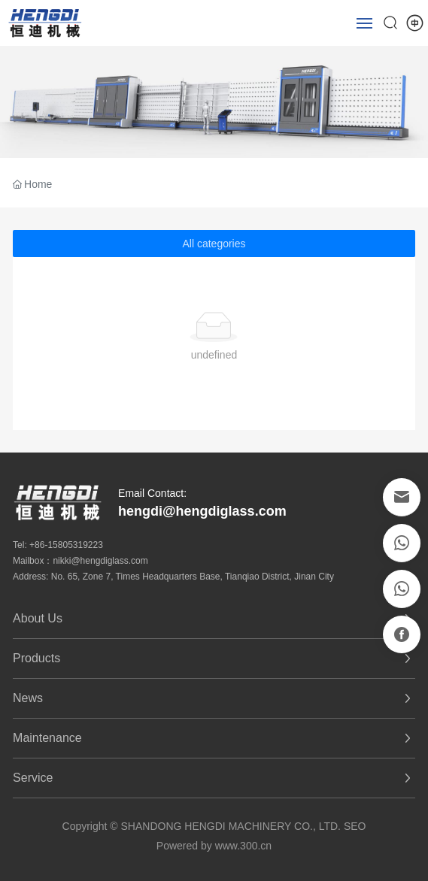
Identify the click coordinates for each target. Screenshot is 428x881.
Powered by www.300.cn (214, 846)
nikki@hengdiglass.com (100, 561)
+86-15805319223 (66, 545)
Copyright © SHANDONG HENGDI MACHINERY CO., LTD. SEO (214, 826)
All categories (213, 244)
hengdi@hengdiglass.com (202, 511)
